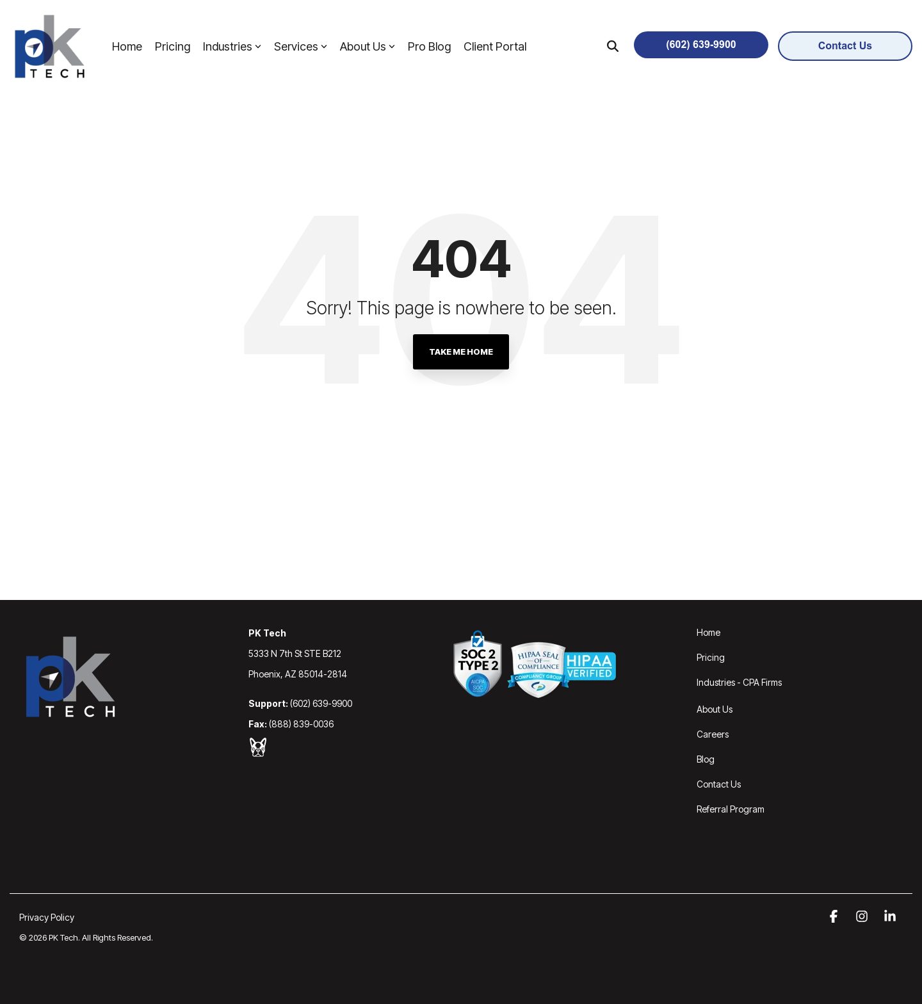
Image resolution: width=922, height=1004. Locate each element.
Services (300, 46)
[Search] (612, 46)
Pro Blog (429, 46)
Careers (713, 734)
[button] (835, 917)
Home (127, 46)
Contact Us (719, 784)
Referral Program (730, 809)
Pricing (172, 46)
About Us (367, 46)
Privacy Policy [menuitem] (46, 917)
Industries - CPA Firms (739, 682)
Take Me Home (461, 351)
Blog (706, 759)
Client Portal (495, 46)
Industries (232, 46)
